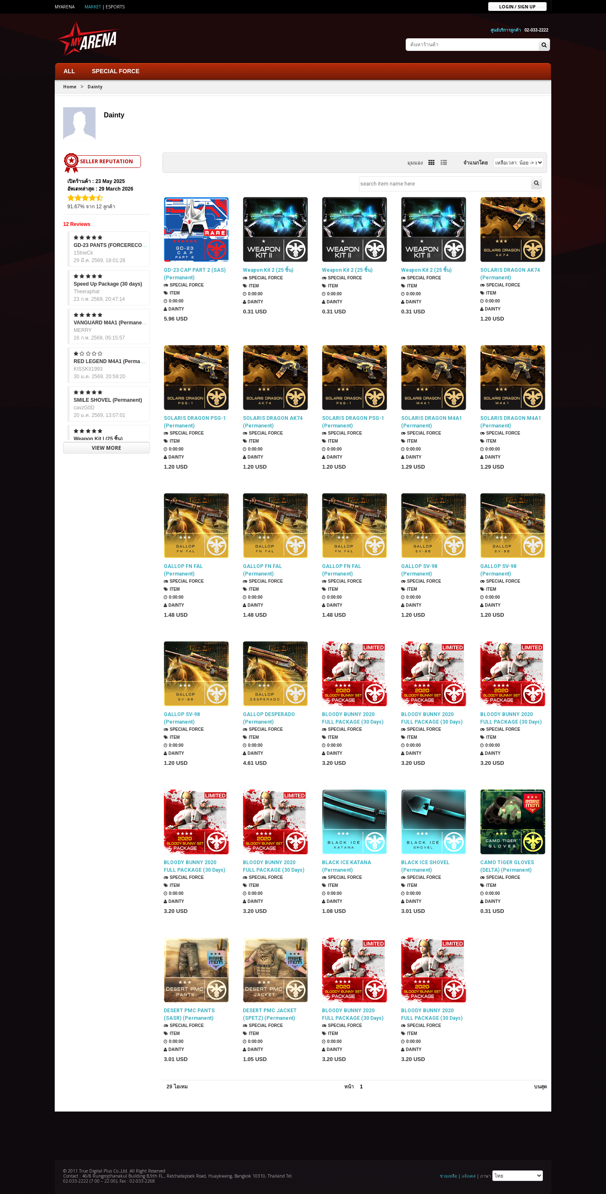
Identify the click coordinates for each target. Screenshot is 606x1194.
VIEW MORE (106, 447)
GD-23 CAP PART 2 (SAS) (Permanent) (195, 274)
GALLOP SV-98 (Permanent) (419, 570)
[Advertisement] (303, 1135)
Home (70, 87)
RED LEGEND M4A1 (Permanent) (113, 361)
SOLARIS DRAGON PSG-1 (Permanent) (195, 422)
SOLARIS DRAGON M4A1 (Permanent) (431, 422)
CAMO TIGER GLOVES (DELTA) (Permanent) (507, 866)
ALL (69, 71)
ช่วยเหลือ (448, 1175)
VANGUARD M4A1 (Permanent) (111, 323)
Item (172, 293)
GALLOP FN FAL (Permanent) (183, 570)
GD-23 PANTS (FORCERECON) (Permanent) (126, 245)
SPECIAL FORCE (115, 71)
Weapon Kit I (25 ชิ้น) (98, 439)
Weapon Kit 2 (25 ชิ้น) (268, 270)
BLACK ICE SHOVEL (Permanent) (425, 866)
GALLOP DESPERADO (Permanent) (269, 718)
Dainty (95, 87)
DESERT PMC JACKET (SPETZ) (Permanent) (270, 1015)
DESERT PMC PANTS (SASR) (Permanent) (189, 1015)
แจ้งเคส (469, 1175)
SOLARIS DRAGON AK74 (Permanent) (510, 274)
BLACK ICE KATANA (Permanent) (346, 866)
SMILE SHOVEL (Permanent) (108, 400)
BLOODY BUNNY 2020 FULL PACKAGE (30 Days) (352, 718)
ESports (115, 7)
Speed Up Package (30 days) (108, 284)
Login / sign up (517, 6)
